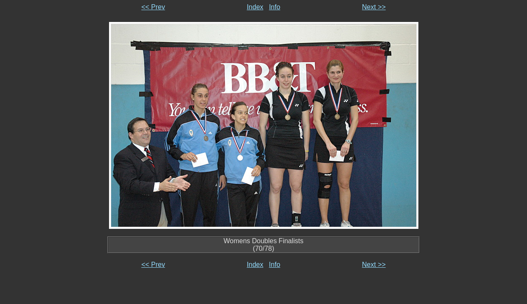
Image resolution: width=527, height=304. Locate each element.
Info (274, 7)
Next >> (374, 7)
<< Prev (153, 7)
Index (255, 7)
